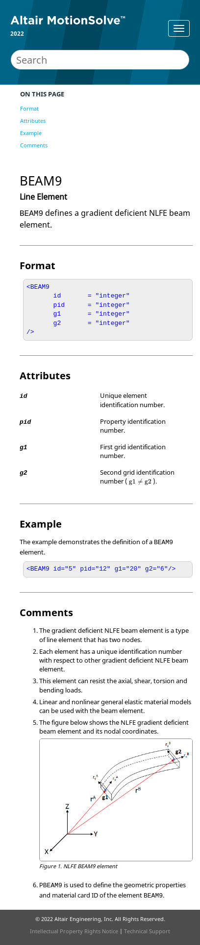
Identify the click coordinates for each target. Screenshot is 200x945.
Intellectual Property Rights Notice (74, 931)
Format (29, 108)
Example (31, 133)
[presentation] (140, 481)
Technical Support (147, 931)
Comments (34, 145)
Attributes (33, 120)
